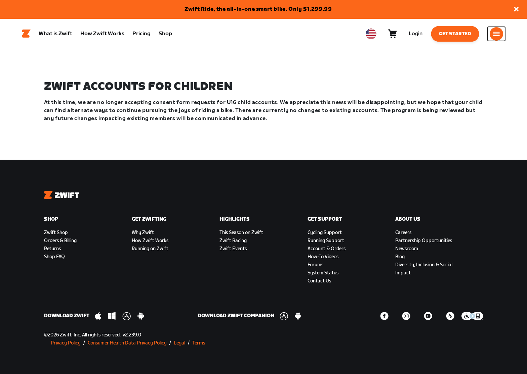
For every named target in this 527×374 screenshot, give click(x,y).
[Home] (26, 34)
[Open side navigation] (496, 34)
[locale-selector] (371, 34)
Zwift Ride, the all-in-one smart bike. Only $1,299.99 (258, 9)
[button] (516, 9)
